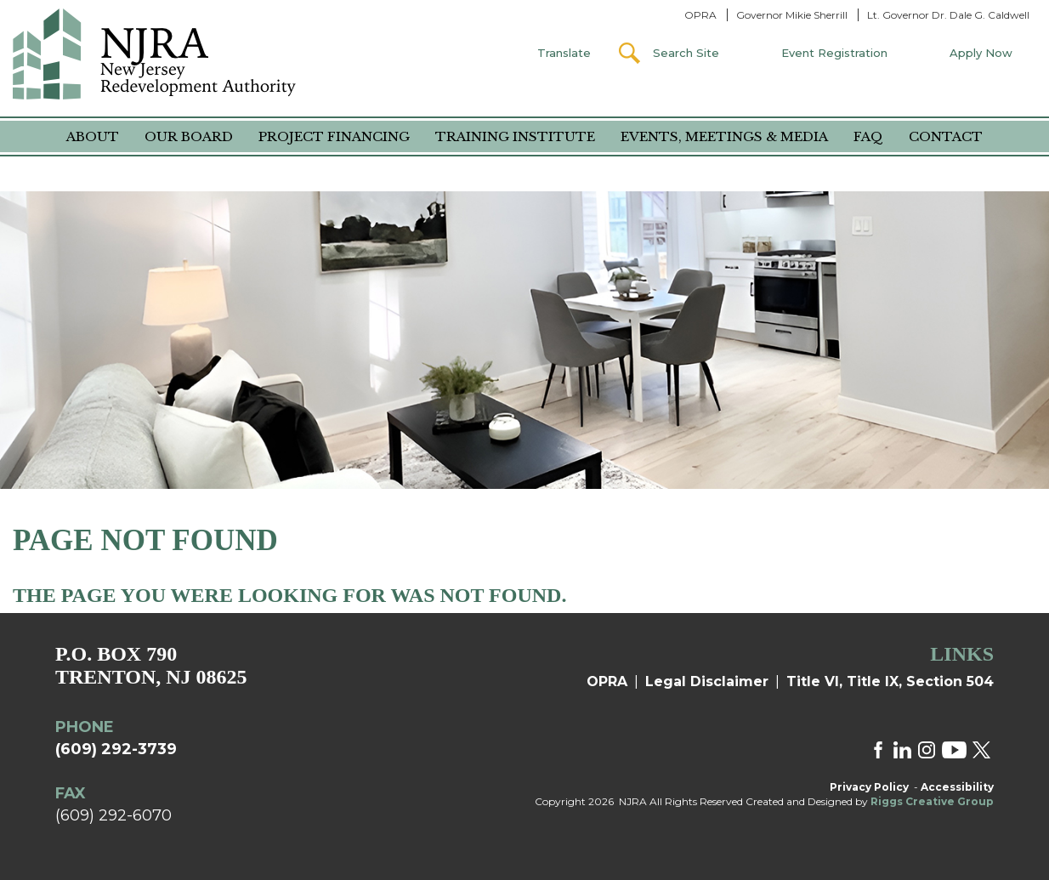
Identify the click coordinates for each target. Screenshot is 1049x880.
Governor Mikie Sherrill (792, 15)
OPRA (700, 15)
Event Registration (834, 53)
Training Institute (515, 136)
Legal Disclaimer (706, 681)
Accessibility (957, 787)
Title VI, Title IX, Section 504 (890, 681)
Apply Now (981, 53)
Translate (564, 53)
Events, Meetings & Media (724, 136)
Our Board (189, 136)
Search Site (686, 53)
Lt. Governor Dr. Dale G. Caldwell (948, 15)
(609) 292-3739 (116, 749)
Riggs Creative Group (932, 801)
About (92, 136)
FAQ (868, 136)
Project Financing (334, 136)
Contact (946, 136)
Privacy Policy (869, 787)
